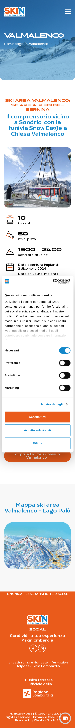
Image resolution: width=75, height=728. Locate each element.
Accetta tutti (37, 417)
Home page (13, 44)
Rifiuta (37, 443)
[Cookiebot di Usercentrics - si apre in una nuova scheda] (53, 281)
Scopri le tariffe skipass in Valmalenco (36, 456)
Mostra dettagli (52, 404)
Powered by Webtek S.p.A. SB (37, 720)
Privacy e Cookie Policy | (50, 717)
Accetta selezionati (37, 430)
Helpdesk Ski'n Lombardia (37, 666)
